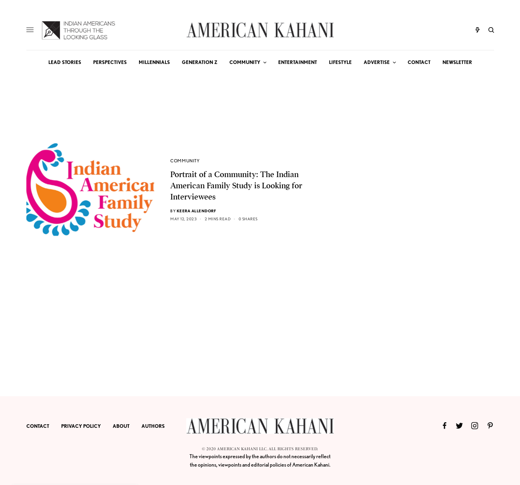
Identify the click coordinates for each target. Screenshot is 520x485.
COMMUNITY (184, 161)
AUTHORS (153, 426)
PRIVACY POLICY (81, 426)
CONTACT (37, 426)
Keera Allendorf (196, 210)
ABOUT (121, 426)
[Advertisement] (434, 258)
